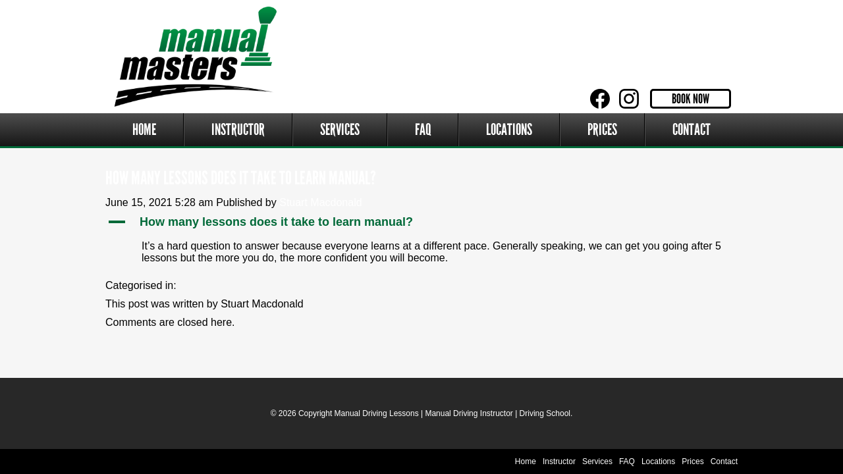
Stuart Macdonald (320, 202)
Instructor (238, 129)
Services (340, 129)
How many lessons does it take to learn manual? (240, 178)
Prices (602, 129)
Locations (509, 129)
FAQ (423, 129)
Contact (691, 129)
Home (144, 129)
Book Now (690, 99)
